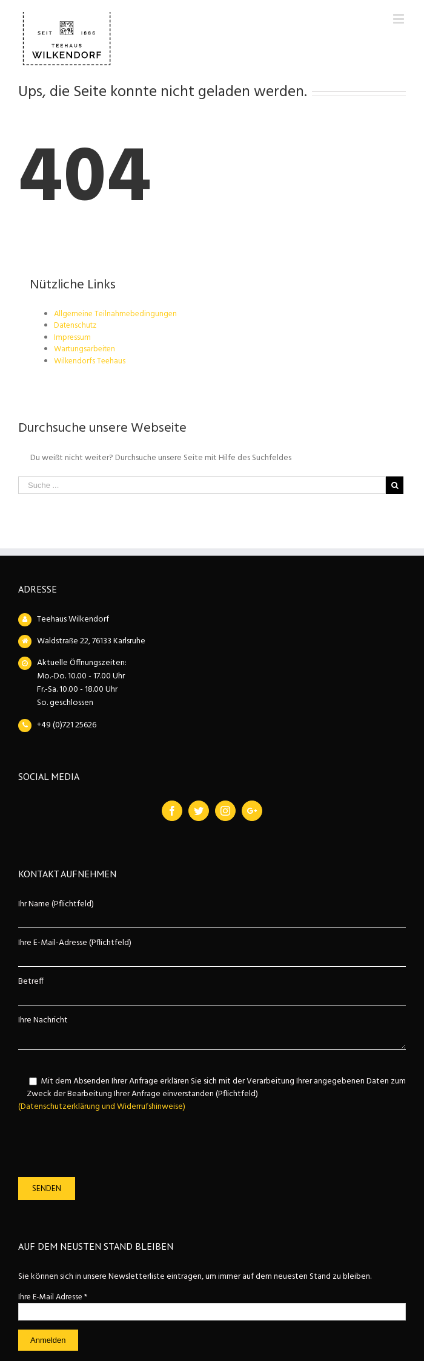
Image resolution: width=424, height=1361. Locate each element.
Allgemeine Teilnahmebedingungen (115, 314)
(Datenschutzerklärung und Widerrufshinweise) (101, 1107)
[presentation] (110, 1145)
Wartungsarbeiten (84, 349)
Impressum (72, 337)
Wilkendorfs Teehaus (89, 361)
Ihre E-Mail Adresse (52, 1297)
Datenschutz (75, 325)
